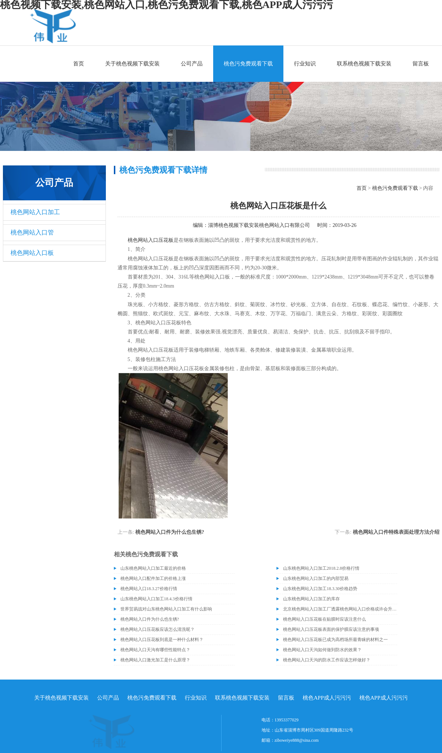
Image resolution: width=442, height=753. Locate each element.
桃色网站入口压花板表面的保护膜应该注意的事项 (331, 629)
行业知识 (305, 64)
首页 (78, 64)
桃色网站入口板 (32, 252)
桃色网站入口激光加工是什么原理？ (155, 659)
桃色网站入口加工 (35, 212)
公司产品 (192, 64)
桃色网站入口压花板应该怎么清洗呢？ (157, 629)
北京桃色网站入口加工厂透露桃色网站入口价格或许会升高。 (340, 609)
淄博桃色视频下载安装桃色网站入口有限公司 (259, 225)
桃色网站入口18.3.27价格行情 (148, 588)
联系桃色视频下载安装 (364, 64)
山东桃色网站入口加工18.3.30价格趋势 (320, 588)
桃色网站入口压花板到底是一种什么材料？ (161, 639)
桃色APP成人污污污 (327, 698)
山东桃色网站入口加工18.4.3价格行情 (156, 598)
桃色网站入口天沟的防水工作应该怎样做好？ (326, 659)
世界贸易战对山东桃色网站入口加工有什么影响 (166, 609)
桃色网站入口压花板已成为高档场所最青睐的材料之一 (335, 639)
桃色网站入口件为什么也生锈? (169, 532)
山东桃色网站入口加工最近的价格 (153, 568)
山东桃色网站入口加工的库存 (311, 598)
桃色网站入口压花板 (151, 240)
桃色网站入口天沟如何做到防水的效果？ (322, 649)
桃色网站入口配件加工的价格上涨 (153, 578)
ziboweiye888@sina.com (297, 740)
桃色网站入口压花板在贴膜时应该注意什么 (324, 619)
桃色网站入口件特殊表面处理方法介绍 (396, 532)
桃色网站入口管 (32, 232)
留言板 (421, 64)
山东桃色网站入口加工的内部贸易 (316, 578)
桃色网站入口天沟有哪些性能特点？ (155, 649)
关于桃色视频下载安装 (132, 64)
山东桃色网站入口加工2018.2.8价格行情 (321, 568)
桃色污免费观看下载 (248, 64)
